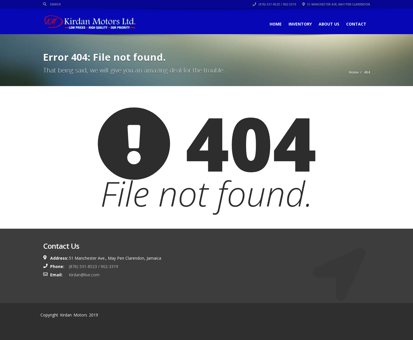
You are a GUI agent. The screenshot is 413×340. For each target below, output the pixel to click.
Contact (356, 24)
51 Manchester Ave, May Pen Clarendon (336, 4)
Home (276, 24)
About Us (329, 24)
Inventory (300, 24)
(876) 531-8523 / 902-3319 (274, 4)
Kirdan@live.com (84, 274)
